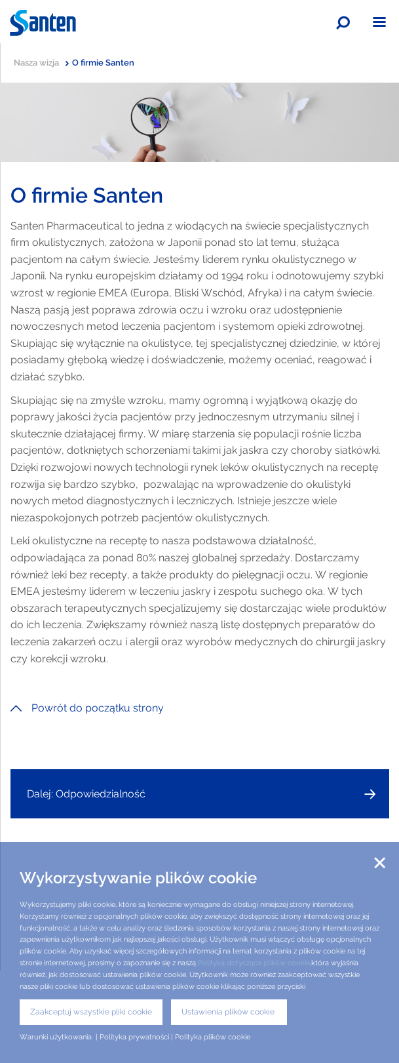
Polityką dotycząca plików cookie (254, 962)
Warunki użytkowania (57, 1036)
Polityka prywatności (134, 1036)
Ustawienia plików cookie (228, 1011)
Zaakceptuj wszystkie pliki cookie (91, 1011)
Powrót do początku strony (87, 708)
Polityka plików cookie (212, 1036)
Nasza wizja (41, 63)
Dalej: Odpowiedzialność (86, 794)
